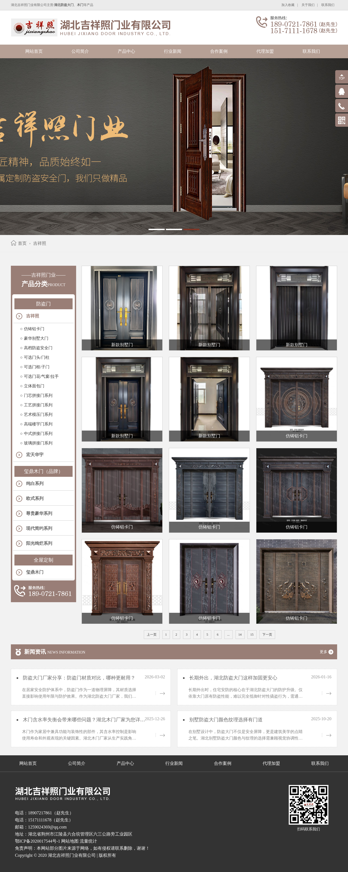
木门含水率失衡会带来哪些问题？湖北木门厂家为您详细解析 (88, 719)
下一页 (267, 634)
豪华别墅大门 (36, 338)
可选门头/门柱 (36, 357)
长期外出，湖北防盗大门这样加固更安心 (232, 678)
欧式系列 (35, 498)
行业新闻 (172, 51)
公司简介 (80, 51)
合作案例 (219, 51)
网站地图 (70, 841)
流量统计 (88, 841)
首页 (22, 243)
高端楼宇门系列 (38, 424)
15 (252, 634)
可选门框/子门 (36, 367)
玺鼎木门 (35, 572)
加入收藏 (287, 5)
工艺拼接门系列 (38, 405)
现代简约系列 (39, 528)
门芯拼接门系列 (38, 395)
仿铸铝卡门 (34, 329)
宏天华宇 (35, 454)
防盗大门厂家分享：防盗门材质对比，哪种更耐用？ (78, 678)
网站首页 (34, 51)
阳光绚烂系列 (39, 543)
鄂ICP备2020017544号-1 (37, 841)
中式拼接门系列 (38, 433)
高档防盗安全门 (38, 348)
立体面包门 (34, 386)
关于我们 (308, 5)
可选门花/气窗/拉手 (41, 376)
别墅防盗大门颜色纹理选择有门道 (225, 719)
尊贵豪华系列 (39, 513)
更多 (328, 652)
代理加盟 (265, 51)
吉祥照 (39, 243)
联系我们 (327, 5)
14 (240, 634)
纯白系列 (35, 483)
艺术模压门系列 (38, 414)
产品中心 (126, 51)
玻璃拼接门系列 (38, 443)
